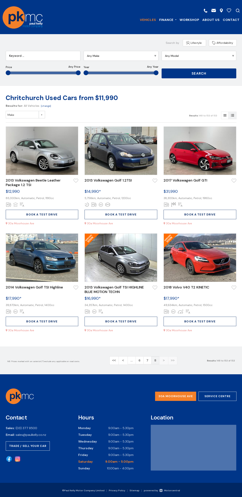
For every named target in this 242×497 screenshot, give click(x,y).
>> (171, 360)
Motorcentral (169, 489)
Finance (167, 19)
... (131, 360)
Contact (230, 19)
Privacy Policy (117, 489)
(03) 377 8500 (26, 427)
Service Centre (217, 395)
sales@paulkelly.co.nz (31, 434)
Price (9, 67)
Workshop (189, 19)
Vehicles (147, 19)
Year (86, 67)
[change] (46, 105)
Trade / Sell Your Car (28, 445)
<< (116, 360)
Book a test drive (41, 214)
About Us (210, 19)
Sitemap (134, 489)
